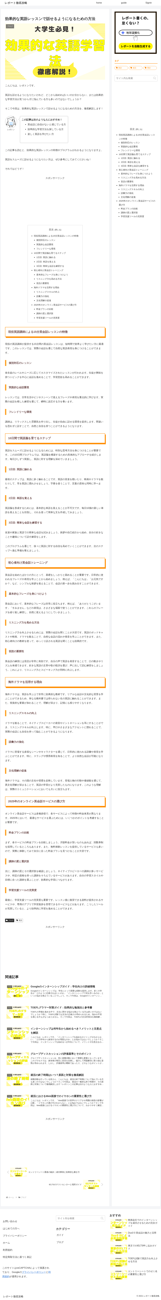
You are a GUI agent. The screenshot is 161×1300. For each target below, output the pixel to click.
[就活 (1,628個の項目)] (135, 68)
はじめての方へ (11, 1228)
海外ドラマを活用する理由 (46, 287)
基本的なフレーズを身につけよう (52, 274)
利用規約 (7, 1250)
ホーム (6, 1242)
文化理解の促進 (43, 300)
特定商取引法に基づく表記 (17, 1257)
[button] (154, 78)
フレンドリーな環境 (45, 248)
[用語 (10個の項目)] (150, 68)
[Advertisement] (55, 200)
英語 (19, 920)
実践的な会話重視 (44, 244)
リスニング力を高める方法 (49, 279)
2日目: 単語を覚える (46, 261)
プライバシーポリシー (15, 1235)
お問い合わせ (10, 1221)
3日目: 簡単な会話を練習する (50, 266)
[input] (136, 78)
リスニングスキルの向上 (48, 292)
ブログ (9, 920)
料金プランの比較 (44, 309)
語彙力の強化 (42, 296)
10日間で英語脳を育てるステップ (50, 253)
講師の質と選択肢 (44, 313)
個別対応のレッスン (45, 240)
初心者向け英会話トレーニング (48, 270)
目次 (51, 229)
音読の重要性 (42, 283)
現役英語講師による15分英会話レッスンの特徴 (56, 236)
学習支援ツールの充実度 (48, 318)
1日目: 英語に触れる (46, 257)
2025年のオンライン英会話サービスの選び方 (55, 305)
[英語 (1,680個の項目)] (121, 68)
